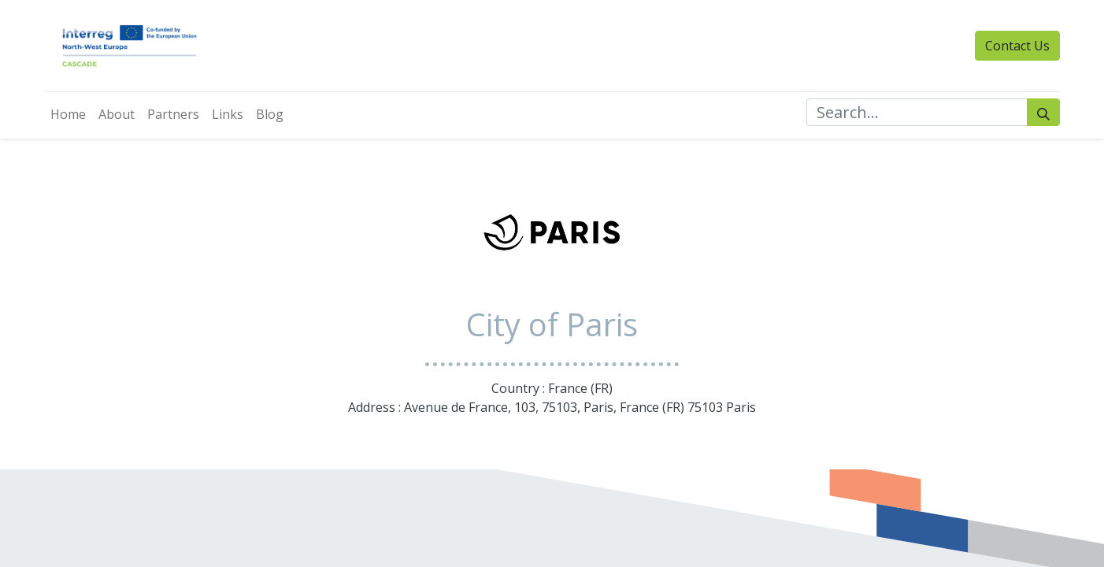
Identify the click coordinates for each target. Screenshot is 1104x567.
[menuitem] (68, 114)
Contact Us (1017, 45)
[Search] (1043, 112)
